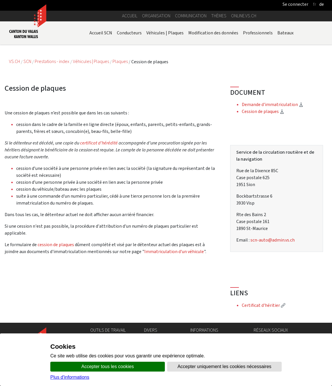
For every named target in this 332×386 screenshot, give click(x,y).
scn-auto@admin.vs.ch (272, 240)
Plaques (120, 62)
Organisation (156, 16)
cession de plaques (56, 245)
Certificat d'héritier (263, 305)
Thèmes (218, 16)
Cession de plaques (263, 111)
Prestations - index (52, 62)
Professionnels (258, 33)
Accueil (129, 16)
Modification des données (213, 33)
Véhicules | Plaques (165, 33)
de (321, 4)
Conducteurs (129, 33)
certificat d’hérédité (99, 143)
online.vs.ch (243, 16)
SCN (27, 62)
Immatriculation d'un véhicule (174, 251)
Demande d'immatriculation (272, 104)
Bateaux (285, 33)
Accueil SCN (100, 33)
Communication (190, 16)
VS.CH (14, 62)
